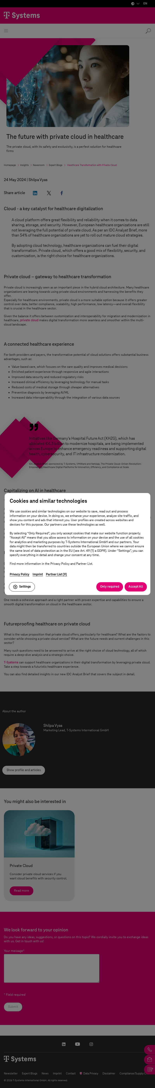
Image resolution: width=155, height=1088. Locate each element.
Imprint (38, 574)
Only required (109, 587)
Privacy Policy (19, 574)
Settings (22, 587)
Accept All (135, 587)
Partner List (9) (56, 574)
